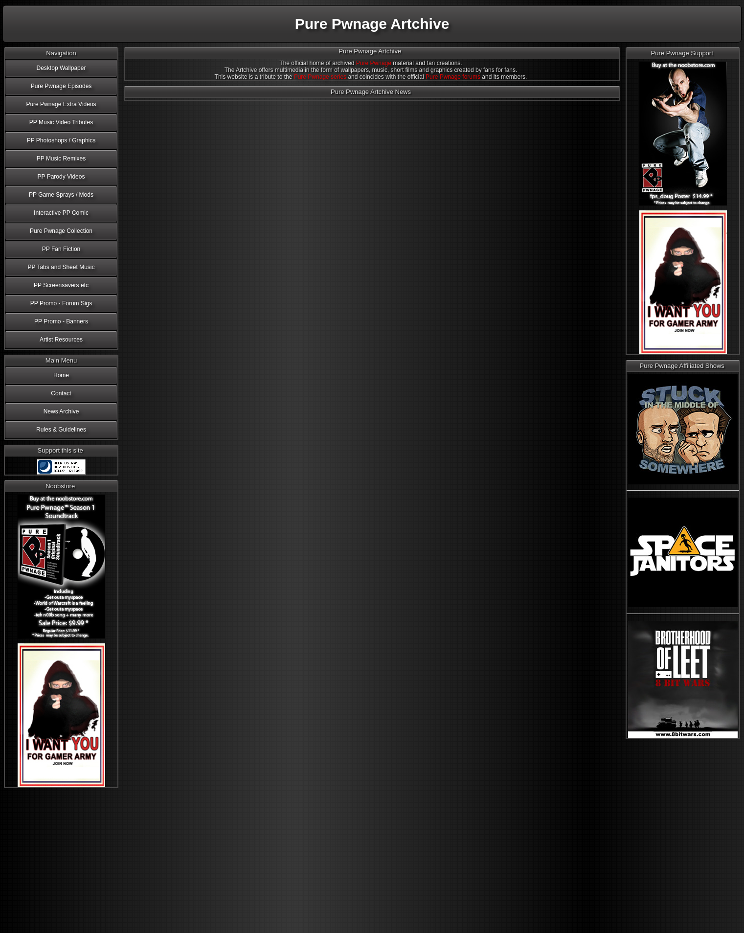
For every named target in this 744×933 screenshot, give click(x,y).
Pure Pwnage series (320, 76)
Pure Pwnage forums (453, 76)
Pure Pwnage (373, 63)
